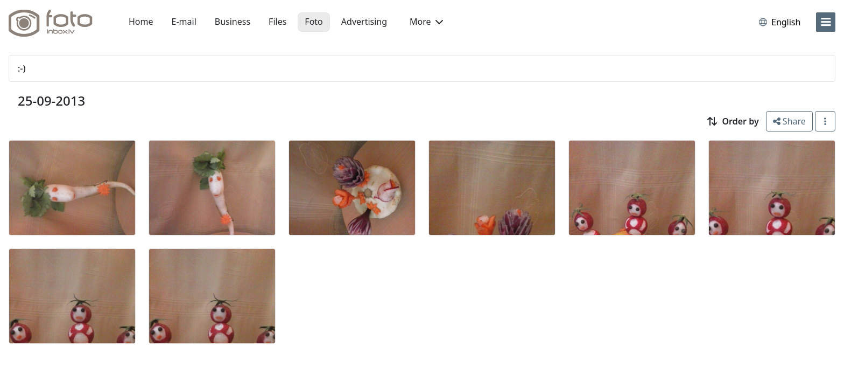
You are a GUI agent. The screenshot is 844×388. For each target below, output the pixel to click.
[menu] (825, 22)
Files (277, 21)
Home (141, 21)
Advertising (364, 21)
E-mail (184, 21)
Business (232, 21)
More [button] (426, 21)
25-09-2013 (51, 100)
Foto (313, 21)
